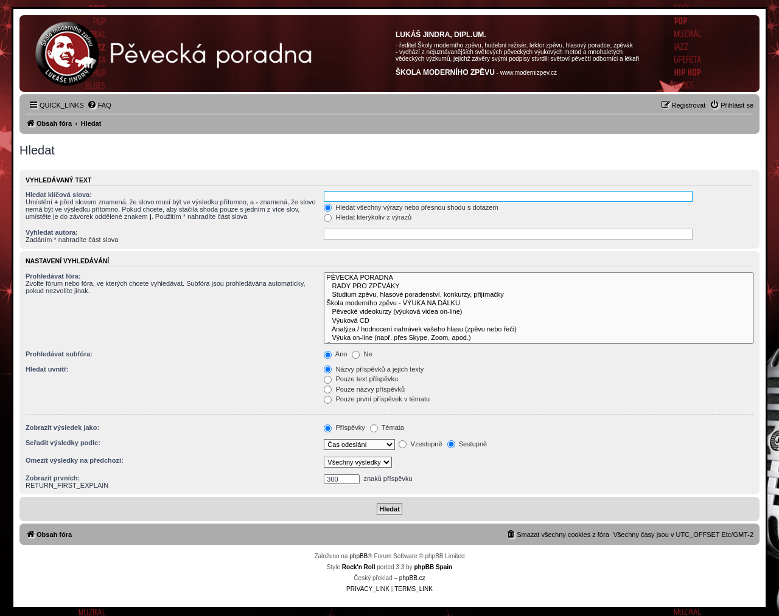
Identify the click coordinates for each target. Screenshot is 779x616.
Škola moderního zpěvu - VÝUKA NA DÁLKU (538, 303)
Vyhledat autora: (52, 232)
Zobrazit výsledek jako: (62, 427)
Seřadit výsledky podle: (63, 442)
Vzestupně (420, 444)
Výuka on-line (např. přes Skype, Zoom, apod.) (538, 338)
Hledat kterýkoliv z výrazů (367, 217)
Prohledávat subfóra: (59, 354)
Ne (362, 354)
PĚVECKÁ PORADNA (538, 278)
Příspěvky (344, 427)
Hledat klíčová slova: (59, 194)
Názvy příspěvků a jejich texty (374, 369)
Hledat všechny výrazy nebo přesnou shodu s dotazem (411, 207)
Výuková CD (538, 321)
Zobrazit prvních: (53, 478)
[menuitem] (99, 105)
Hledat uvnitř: (47, 369)
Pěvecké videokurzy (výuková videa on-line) (538, 312)
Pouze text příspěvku (361, 378)
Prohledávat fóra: (53, 276)
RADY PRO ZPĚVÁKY (538, 286)
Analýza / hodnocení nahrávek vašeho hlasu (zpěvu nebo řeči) (538, 329)
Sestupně (467, 444)
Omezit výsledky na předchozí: (75, 460)
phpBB (358, 556)
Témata (387, 427)
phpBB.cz (412, 578)
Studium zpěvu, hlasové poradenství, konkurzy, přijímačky (538, 295)
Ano (335, 354)
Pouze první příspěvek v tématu (377, 399)
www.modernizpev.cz (528, 72)
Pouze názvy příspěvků (364, 389)
